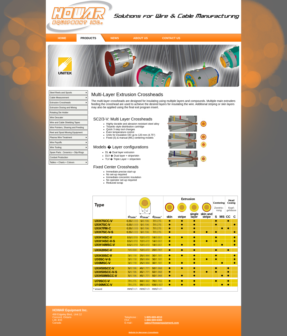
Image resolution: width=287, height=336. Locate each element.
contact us (171, 38)
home (62, 38)
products (88, 38)
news (115, 38)
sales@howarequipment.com (161, 322)
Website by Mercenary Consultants (143, 332)
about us (140, 38)
